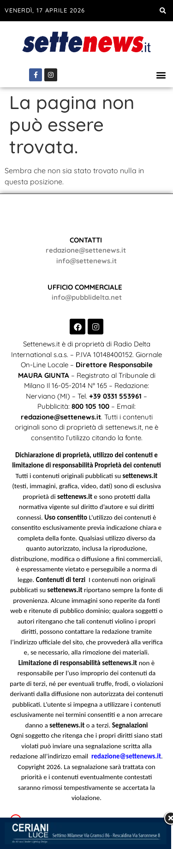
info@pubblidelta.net (87, 297)
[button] (162, 11)
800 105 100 (90, 406)
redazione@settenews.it (86, 250)
